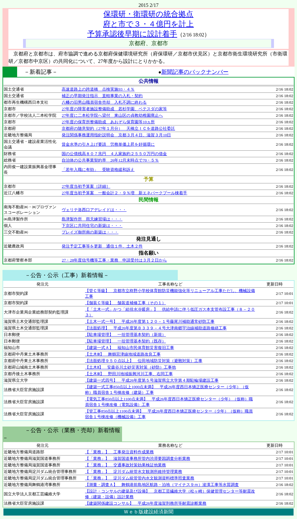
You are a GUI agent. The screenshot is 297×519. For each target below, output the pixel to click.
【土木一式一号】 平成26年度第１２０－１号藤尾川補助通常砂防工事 (149, 321)
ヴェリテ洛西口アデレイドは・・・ (94, 209)
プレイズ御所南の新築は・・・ (90, 232)
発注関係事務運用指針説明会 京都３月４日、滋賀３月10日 (116, 135)
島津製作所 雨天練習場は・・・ (92, 219)
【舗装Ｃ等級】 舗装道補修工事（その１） (125, 302)
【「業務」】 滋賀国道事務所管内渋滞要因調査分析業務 (137, 458)
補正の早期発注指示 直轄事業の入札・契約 (102, 95)
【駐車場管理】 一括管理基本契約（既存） (125, 341)
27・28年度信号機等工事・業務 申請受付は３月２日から (114, 260)
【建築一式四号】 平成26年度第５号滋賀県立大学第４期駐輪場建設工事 (152, 380)
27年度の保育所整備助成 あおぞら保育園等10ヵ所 (108, 122)
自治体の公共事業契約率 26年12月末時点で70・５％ (110, 160)
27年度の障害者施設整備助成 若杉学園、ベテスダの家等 (114, 108)
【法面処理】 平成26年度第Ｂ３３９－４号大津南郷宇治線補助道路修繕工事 (156, 328)
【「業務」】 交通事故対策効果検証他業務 (125, 465)
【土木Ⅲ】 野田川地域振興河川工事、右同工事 (129, 373)
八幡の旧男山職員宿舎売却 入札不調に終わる (104, 102)
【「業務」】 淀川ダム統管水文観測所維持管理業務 (133, 471)
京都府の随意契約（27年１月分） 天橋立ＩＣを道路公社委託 (118, 128)
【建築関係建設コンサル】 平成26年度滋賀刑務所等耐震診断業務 (145, 503)
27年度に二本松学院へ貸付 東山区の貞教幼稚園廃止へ (112, 115)
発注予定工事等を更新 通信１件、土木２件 (102, 246)
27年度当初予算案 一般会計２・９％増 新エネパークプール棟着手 (124, 193)
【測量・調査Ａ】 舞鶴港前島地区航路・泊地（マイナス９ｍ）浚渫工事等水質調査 (162, 484)
